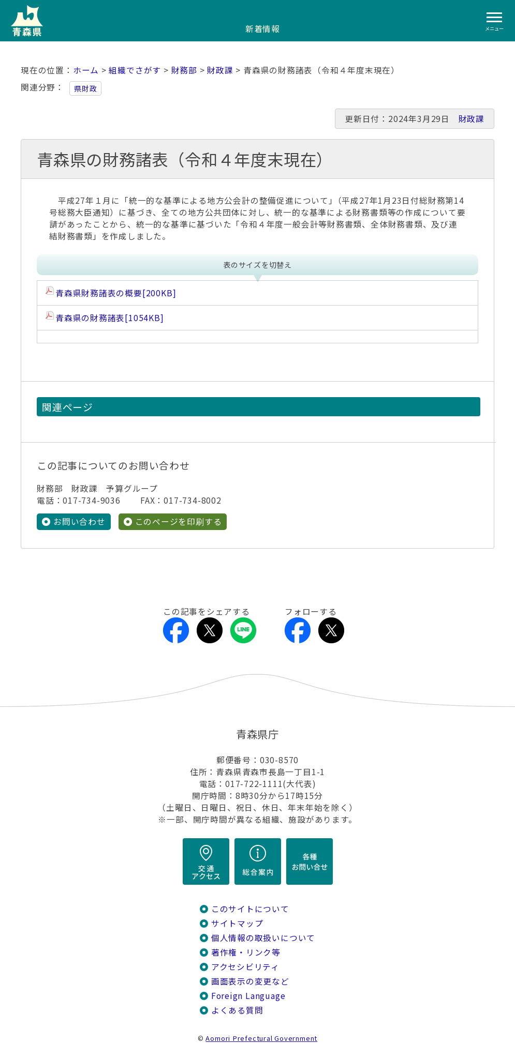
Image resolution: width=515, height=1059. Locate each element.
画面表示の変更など (250, 981)
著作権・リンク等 (246, 952)
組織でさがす (135, 70)
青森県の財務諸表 (109, 318)
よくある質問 (237, 1010)
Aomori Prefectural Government (261, 1038)
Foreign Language (248, 996)
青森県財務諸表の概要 (115, 293)
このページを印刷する (178, 521)
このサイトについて (250, 909)
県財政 (85, 88)
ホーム (86, 70)
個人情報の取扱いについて (263, 938)
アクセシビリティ (245, 967)
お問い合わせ (79, 521)
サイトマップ (237, 923)
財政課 (220, 70)
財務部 (184, 70)
